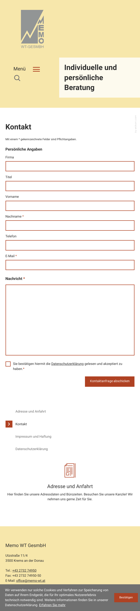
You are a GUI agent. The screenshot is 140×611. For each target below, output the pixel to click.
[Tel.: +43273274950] (24, 550)
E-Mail (11, 236)
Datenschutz (15, 574)
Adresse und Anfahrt (30, 391)
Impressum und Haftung (33, 416)
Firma (10, 137)
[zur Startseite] (32, 29)
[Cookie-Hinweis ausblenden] (126, 597)
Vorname (12, 176)
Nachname (15, 196)
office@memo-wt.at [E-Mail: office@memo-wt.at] (30, 560)
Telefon (11, 216)
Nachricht (15, 258)
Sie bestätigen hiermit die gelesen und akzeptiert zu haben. (67, 345)
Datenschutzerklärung (67, 343)
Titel (9, 157)
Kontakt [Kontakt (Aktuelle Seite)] (21, 404)
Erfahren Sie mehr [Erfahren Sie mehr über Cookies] (52, 605)
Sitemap (75, 574)
